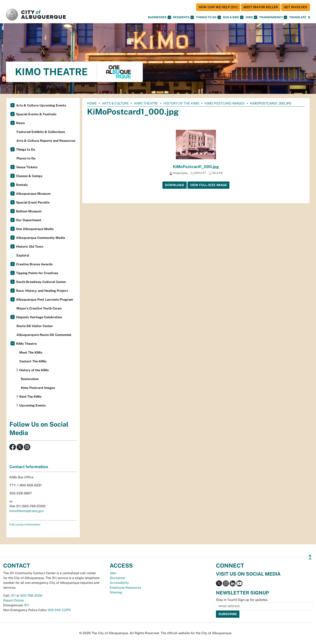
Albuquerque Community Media (40, 238)
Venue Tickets (26, 167)
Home (92, 103)
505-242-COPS (59, 610)
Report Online (13, 600)
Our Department (28, 220)
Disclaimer (118, 578)
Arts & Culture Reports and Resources (45, 141)
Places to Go (25, 158)
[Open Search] (309, 17)
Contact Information (28, 466)
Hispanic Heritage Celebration (39, 317)
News (20, 123)
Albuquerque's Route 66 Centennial (43, 335)
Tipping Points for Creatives (37, 273)
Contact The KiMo (33, 361)
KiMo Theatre (146, 103)
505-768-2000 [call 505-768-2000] (31, 595)
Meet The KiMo (30, 352)
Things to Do (25, 149)
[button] (297, 17)
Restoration (30, 379)
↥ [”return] (310, 557)
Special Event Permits (33, 202)
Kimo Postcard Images (225, 103)
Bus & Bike (233, 17)
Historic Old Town (29, 246)
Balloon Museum (29, 211)
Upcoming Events (32, 405)
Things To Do (208, 17)
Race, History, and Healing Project (42, 291)
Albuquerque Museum (33, 194)
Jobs (251, 17)
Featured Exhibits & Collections (40, 132)
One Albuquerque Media (35, 229)
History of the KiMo (181, 103)
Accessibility (119, 583)
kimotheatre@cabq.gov (26, 511)
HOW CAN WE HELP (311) (218, 7)
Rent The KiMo (30, 397)
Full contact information (24, 524)
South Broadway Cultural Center (41, 282)
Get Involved (295, 7)
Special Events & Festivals (36, 114)
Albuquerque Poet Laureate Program (44, 299)
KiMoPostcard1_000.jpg (196, 166)
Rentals (22, 185)
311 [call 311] (13, 595)
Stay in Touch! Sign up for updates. (242, 600)
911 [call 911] (26, 605)
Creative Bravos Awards (34, 264)
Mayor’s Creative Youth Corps (39, 308)
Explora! (22, 255)
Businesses (159, 17)
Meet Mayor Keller (260, 7)
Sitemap (116, 592)
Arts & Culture (115, 103)
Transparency (273, 17)
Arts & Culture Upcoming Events (41, 105)
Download (174, 185)
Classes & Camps (29, 176)
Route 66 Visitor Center (34, 326)
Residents (183, 17)
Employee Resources (125, 587)
